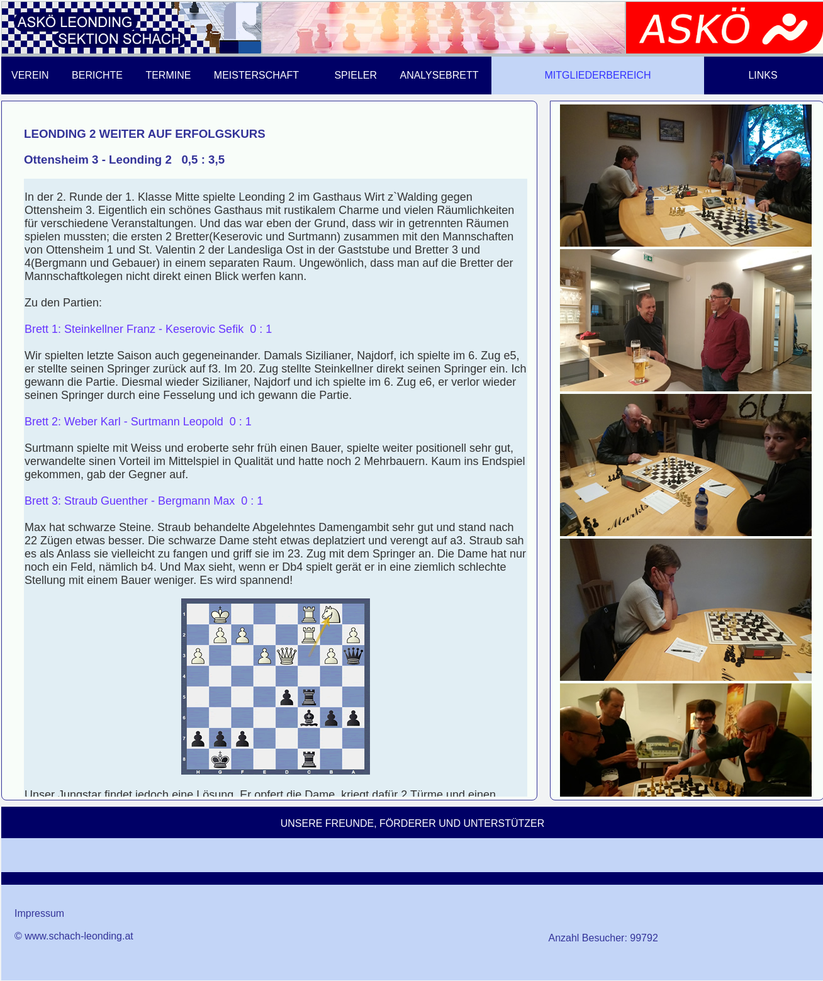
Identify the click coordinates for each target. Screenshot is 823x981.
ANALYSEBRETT (439, 75)
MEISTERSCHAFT (256, 75)
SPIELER (355, 75)
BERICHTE (97, 75)
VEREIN (30, 75)
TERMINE (168, 75)
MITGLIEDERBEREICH (598, 75)
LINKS (762, 75)
